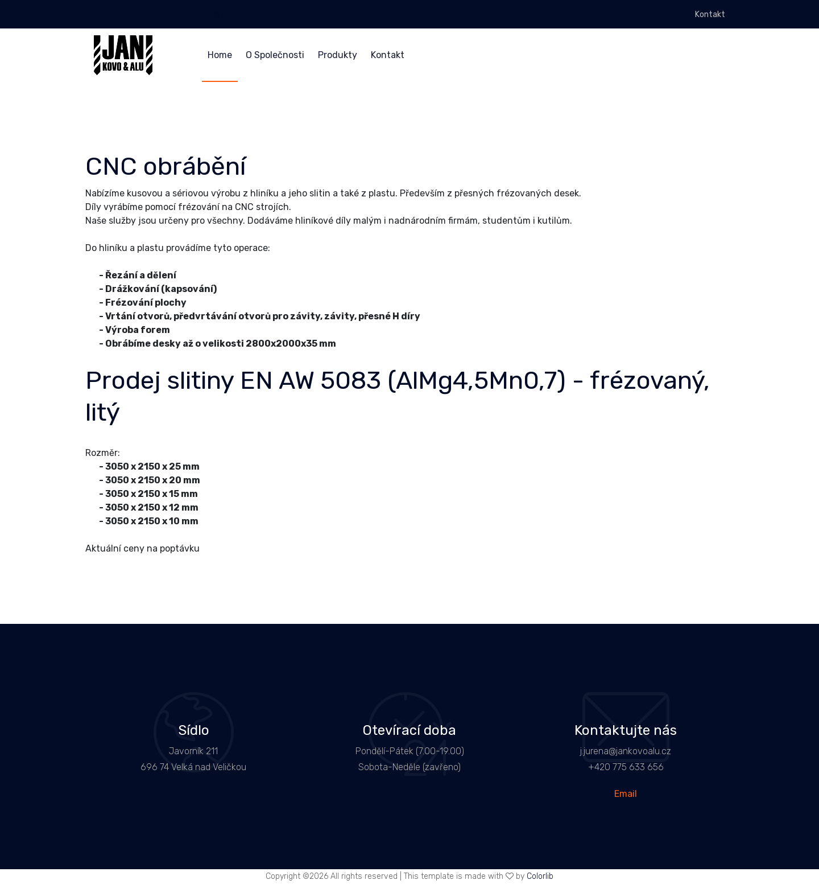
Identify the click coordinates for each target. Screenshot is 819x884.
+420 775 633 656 (137, 14)
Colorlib (540, 876)
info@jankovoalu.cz (232, 14)
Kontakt (710, 14)
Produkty (337, 55)
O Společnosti (275, 55)
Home (220, 55)
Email (625, 793)
